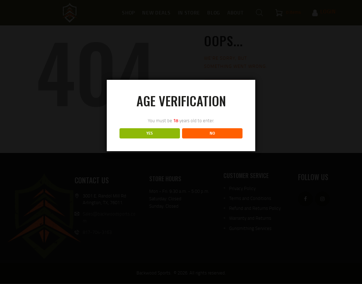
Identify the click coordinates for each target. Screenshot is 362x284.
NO (212, 133)
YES (149, 133)
